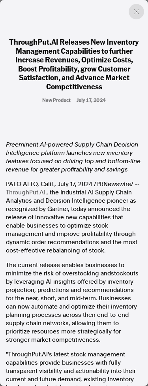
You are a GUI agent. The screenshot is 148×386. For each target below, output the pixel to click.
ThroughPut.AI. (26, 192)
